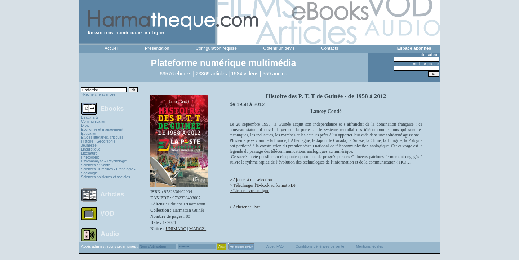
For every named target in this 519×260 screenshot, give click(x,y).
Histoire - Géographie (98, 141)
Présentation (157, 48)
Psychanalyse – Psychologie (104, 161)
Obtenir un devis (278, 48)
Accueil (112, 48)
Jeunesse (89, 145)
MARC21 (197, 228)
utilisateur (429, 55)
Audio (110, 233)
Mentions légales (369, 246)
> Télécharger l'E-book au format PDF (263, 185)
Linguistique (90, 149)
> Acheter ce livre (245, 206)
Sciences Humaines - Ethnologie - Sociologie (108, 171)
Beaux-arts (89, 118)
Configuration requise (216, 48)
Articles (112, 194)
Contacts (329, 48)
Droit (85, 125)
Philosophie (90, 157)
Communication (93, 122)
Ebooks (112, 108)
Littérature (89, 153)
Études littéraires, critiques (102, 137)
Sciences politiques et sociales (105, 177)
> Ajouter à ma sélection (251, 179)
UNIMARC (176, 228)
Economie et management (102, 129)
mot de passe (426, 64)
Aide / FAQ (275, 246)
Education (89, 133)
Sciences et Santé (95, 165)
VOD (107, 213)
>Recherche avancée (98, 94)
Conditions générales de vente (320, 246)
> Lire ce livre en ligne (249, 190)
